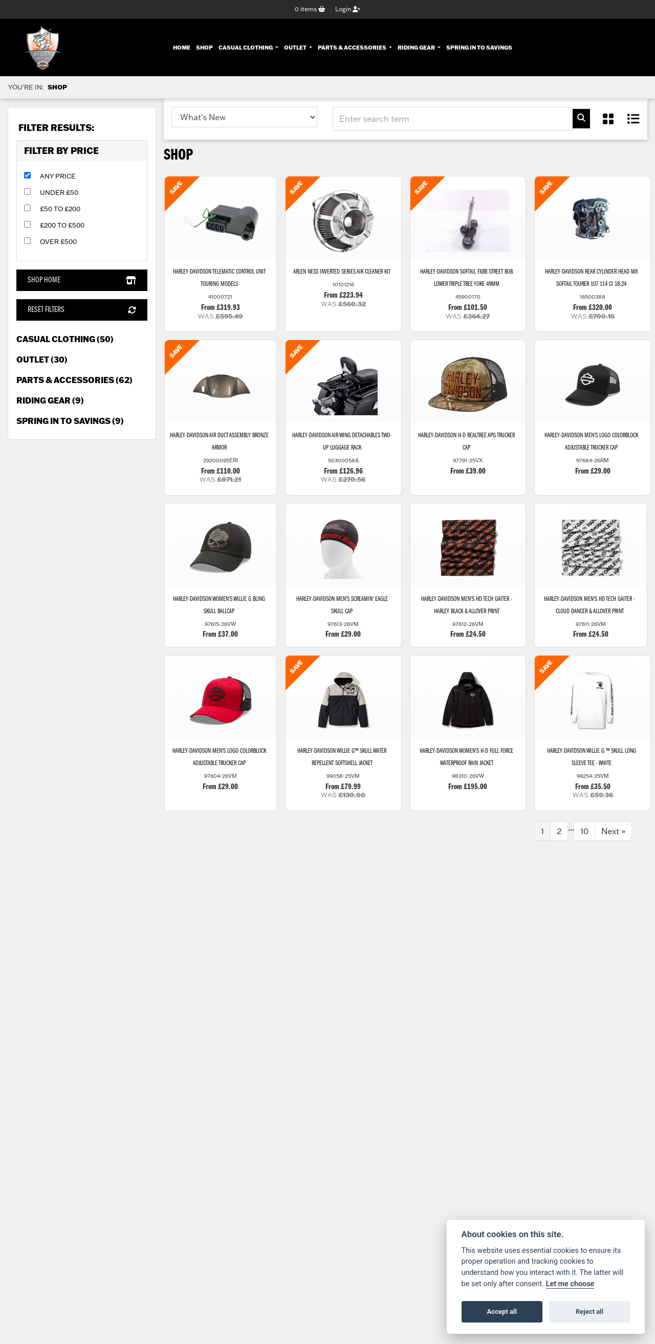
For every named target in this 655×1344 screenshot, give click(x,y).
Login (347, 9)
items (310, 9)
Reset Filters (82, 310)
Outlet (296, 47)
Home (181, 47)
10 (584, 839)
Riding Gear (417, 47)
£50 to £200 (60, 209)
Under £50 (59, 193)
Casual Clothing (246, 47)
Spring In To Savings (479, 47)
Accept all (502, 1311)
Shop (204, 47)
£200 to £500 (62, 225)
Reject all (589, 1311)
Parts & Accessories (352, 47)
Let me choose (570, 1284)
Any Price (58, 176)
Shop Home (82, 281)
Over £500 (58, 242)
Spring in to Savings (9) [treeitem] (70, 421)
